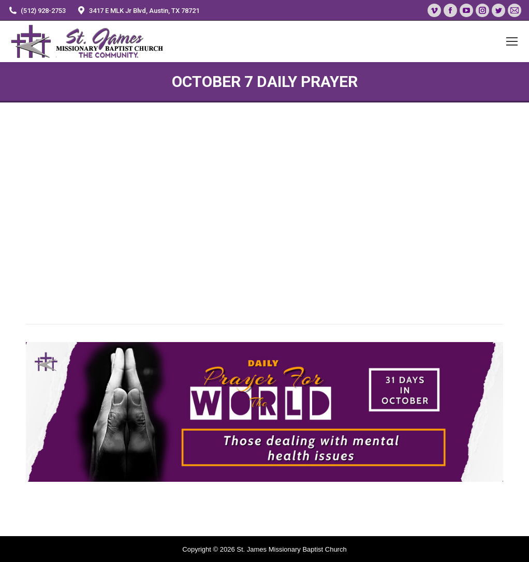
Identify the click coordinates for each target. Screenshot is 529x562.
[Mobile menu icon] (512, 41)
